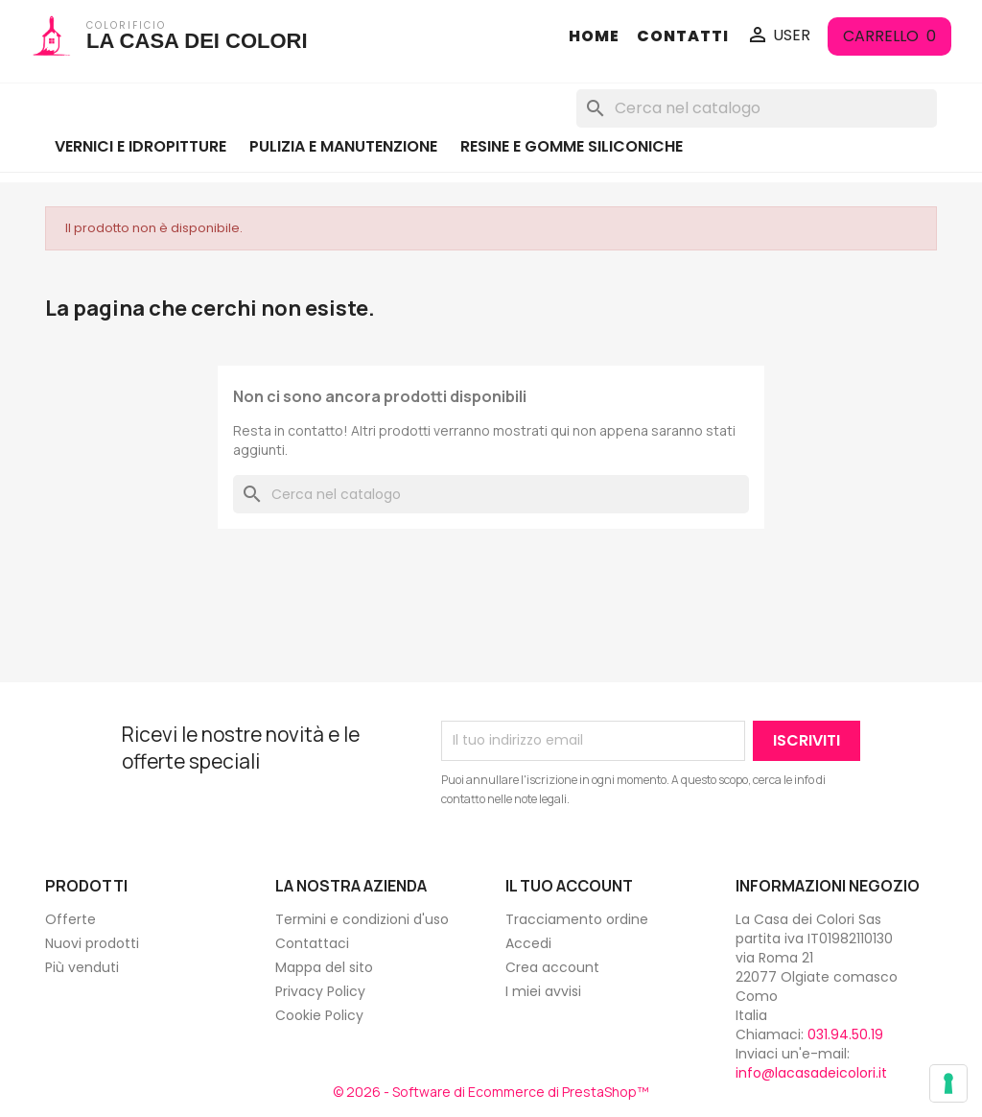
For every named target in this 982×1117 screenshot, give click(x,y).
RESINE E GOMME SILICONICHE (571, 146)
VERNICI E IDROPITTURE (140, 146)
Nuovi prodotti (92, 943)
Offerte (70, 919)
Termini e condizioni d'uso (362, 919)
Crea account (552, 967)
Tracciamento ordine (576, 919)
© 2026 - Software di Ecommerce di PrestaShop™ (491, 1091)
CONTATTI (683, 36)
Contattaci (312, 943)
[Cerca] (756, 108)
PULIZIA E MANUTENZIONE (343, 146)
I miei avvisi (543, 991)
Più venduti (82, 967)
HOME (594, 36)
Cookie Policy (319, 1015)
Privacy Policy (320, 991)
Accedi (528, 943)
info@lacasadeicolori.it (811, 1072)
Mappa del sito (324, 967)
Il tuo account (569, 885)
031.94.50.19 (845, 1034)
